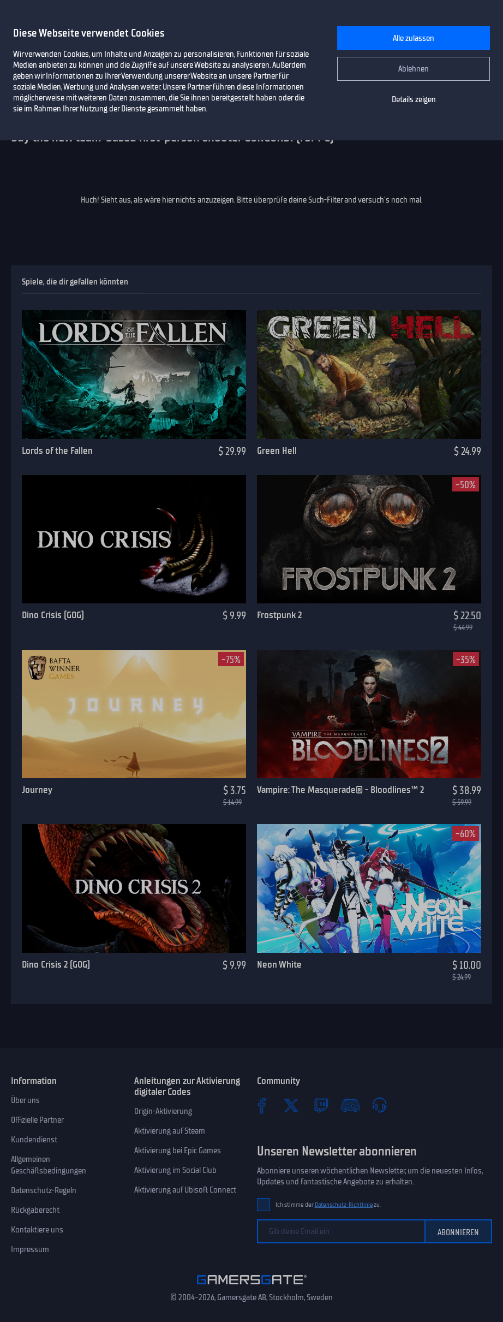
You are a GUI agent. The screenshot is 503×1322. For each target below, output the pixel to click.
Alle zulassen (413, 38)
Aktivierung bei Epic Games (177, 1150)
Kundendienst (34, 1139)
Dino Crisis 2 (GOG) (56, 964)
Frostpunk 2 (279, 615)
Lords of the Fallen (57, 450)
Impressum (30, 1249)
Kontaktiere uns (37, 1229)
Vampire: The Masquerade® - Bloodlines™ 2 (340, 790)
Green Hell (277, 450)
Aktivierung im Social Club (175, 1170)
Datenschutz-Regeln (43, 1190)
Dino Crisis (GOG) (53, 615)
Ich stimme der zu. (328, 1205)
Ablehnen (413, 68)
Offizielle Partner (37, 1119)
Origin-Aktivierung (163, 1111)
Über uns (25, 1100)
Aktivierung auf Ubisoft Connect (185, 1189)
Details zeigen (414, 99)
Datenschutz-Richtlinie (344, 1205)
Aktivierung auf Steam (169, 1130)
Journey (37, 790)
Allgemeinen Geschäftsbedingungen (48, 1165)
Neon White (279, 964)
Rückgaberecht (35, 1210)
